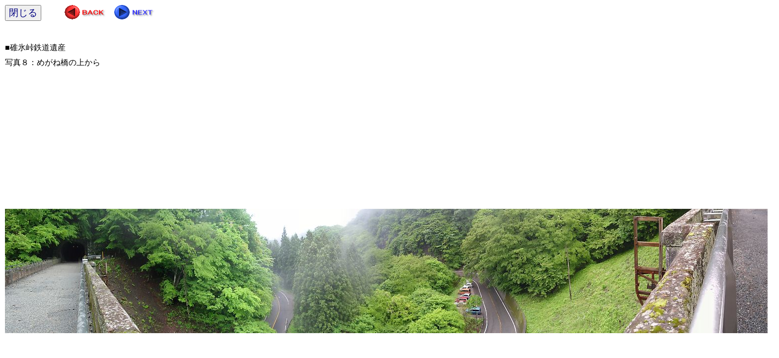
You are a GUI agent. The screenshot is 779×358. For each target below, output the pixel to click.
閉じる (23, 12)
